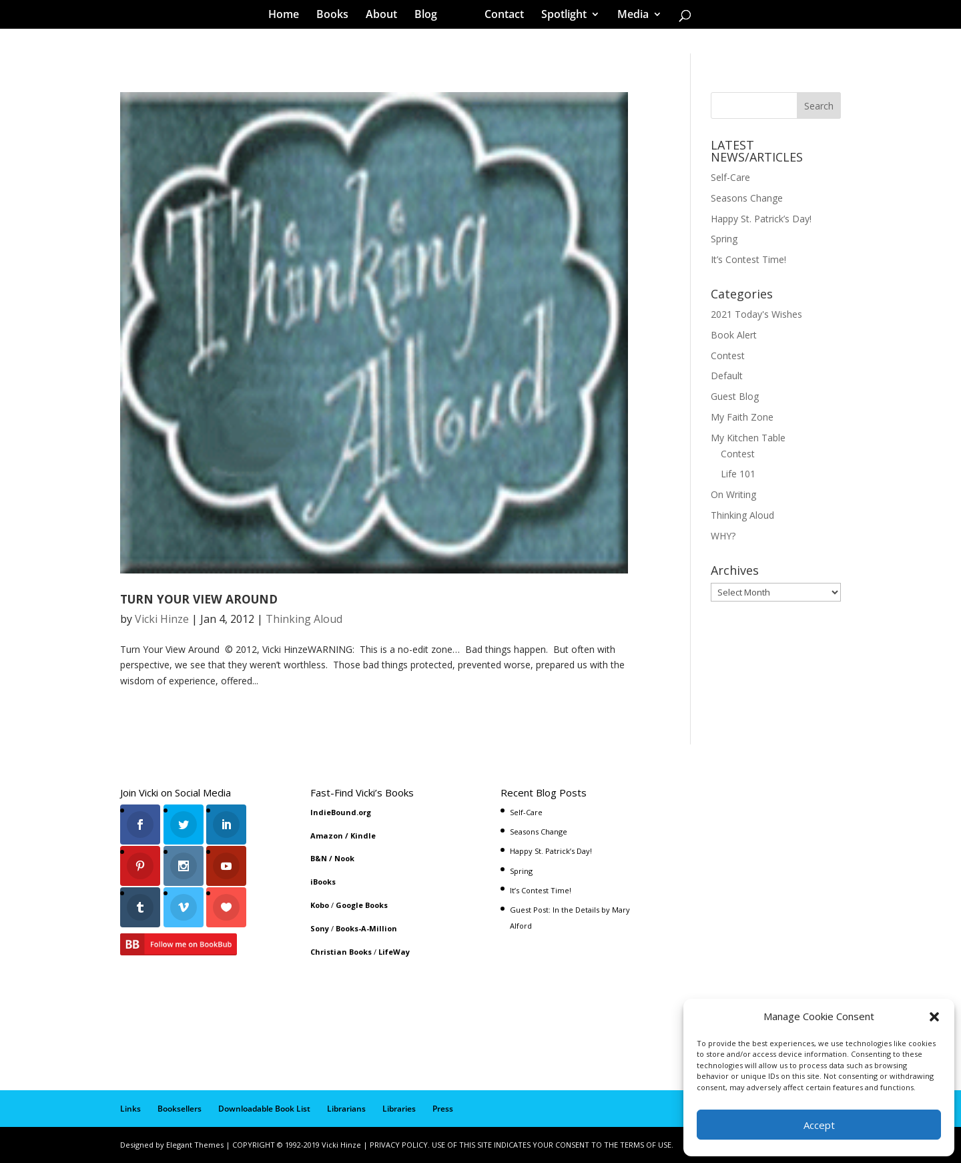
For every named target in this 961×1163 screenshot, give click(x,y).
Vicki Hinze (162, 619)
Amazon (326, 836)
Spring (724, 238)
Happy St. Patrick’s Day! (761, 218)
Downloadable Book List (264, 1108)
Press (442, 1108)
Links (130, 1108)
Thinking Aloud (304, 619)
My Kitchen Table (748, 437)
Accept (819, 1125)
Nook (344, 858)
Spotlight (559, 16)
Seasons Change (747, 198)
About (386, 16)
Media (628, 16)
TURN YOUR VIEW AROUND (199, 599)
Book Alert (734, 334)
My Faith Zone (742, 417)
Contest (728, 355)
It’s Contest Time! (748, 259)
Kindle (363, 836)
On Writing (733, 494)
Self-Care (730, 177)
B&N (318, 858)
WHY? (723, 535)
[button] (934, 1016)
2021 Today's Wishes (756, 314)
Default (727, 375)
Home (288, 16)
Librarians (346, 1108)
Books (337, 16)
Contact (499, 16)
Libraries (399, 1108)
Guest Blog (735, 396)
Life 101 (738, 473)
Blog (430, 16)
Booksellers (179, 1108)
